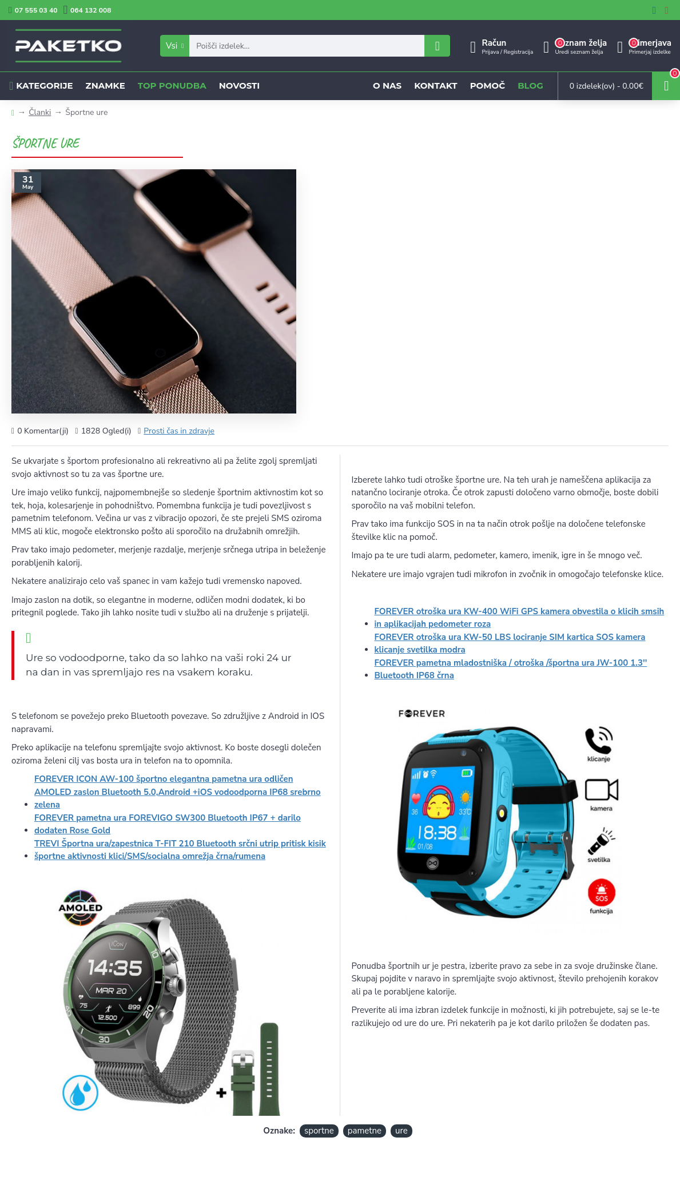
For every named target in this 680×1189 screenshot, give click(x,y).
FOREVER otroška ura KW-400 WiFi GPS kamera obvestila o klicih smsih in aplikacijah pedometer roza (520, 618)
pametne (364, 1130)
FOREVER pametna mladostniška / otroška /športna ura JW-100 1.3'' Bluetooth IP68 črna (511, 669)
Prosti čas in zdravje (179, 431)
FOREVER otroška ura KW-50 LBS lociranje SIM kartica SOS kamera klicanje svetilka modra (510, 643)
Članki (40, 112)
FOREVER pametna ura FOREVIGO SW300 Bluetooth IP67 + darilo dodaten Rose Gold (167, 824)
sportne (319, 1130)
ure (401, 1130)
